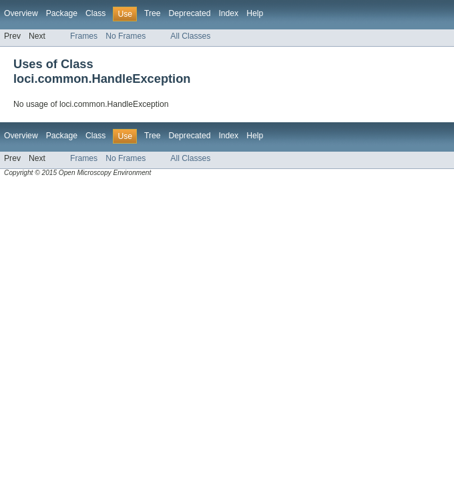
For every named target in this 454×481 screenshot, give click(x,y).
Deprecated (190, 13)
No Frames (125, 36)
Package (61, 13)
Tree (152, 13)
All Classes (190, 36)
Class (95, 13)
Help (254, 13)
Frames (83, 36)
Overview (21, 13)
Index (228, 13)
